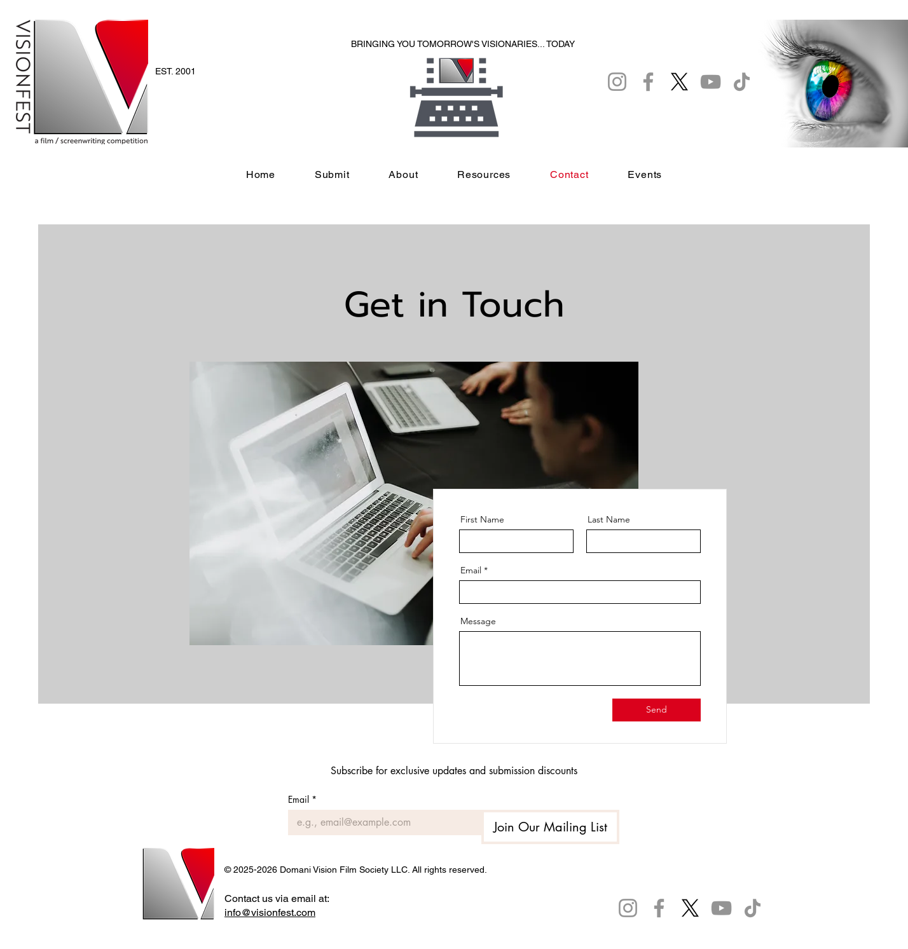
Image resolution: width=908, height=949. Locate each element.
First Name (482, 519)
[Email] (380, 822)
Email (470, 570)
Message (478, 621)
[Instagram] (628, 908)
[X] (690, 908)
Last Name (609, 519)
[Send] (656, 710)
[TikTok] (752, 908)
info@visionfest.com (269, 912)
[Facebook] (659, 908)
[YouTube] (721, 908)
